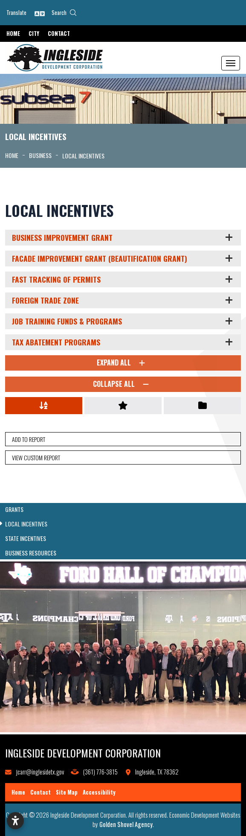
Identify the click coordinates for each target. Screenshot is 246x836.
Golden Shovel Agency (126, 824)
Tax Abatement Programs (56, 342)
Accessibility (99, 792)
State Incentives (25, 538)
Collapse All (123, 384)
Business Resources (30, 553)
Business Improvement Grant (62, 237)
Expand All (123, 363)
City (34, 33)
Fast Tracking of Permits (56, 279)
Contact (59, 33)
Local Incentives (26, 524)
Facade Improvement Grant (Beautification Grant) (99, 258)
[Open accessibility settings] (15, 820)
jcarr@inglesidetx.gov (40, 771)
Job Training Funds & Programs (67, 321)
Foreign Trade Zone (45, 300)
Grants (14, 509)
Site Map (67, 792)
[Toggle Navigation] (230, 63)
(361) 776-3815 (100, 771)
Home (13, 33)
